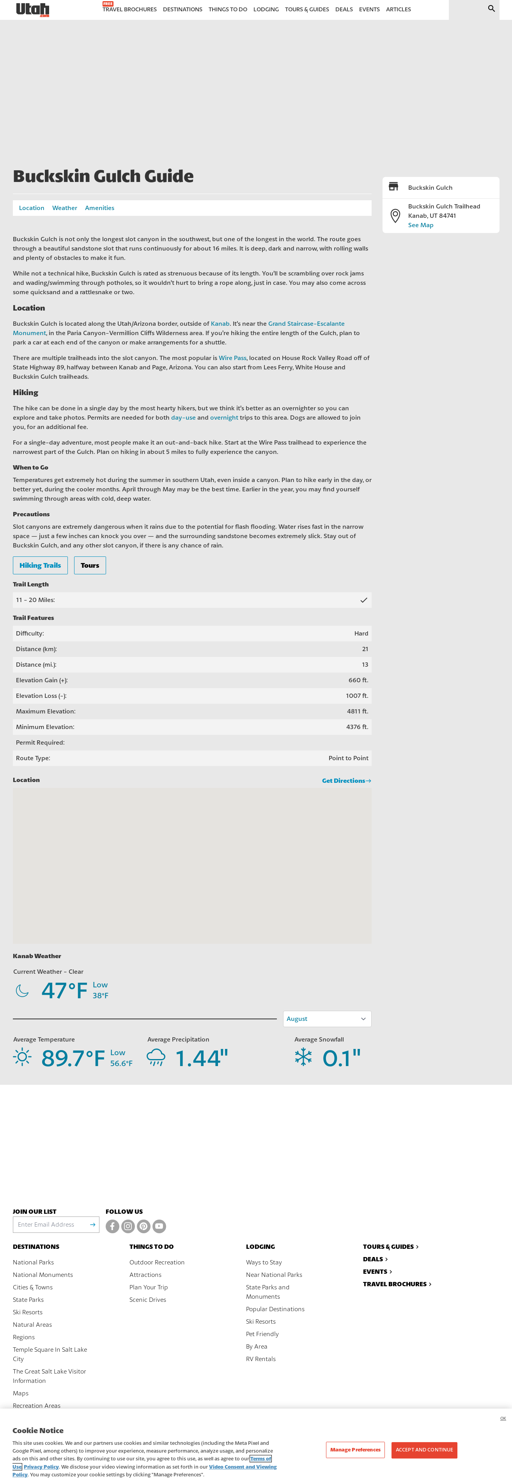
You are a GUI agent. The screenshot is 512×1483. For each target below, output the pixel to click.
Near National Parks (274, 1274)
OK (503, 1418)
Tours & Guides (392, 1246)
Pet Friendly (262, 1334)
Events (378, 1271)
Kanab (220, 323)
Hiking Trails (40, 565)
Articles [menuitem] (398, 9)
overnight (224, 417)
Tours (90, 565)
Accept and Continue (424, 1450)
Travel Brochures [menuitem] (130, 9)
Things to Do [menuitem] (228, 9)
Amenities (99, 208)
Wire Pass (232, 358)
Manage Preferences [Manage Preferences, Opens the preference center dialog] (355, 1450)
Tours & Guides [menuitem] (307, 9)
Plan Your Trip (148, 1287)
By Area (257, 1346)
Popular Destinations (275, 1309)
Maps (20, 1393)
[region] (256, 1446)
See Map (421, 225)
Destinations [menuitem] (182, 9)
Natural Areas (32, 1324)
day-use (183, 417)
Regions (24, 1337)
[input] (465, 10)
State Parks (28, 1299)
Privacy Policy (41, 1467)
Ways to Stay (264, 1262)
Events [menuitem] (369, 9)
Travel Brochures (398, 1284)
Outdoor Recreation (157, 1262)
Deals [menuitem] (344, 9)
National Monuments (43, 1274)
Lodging (260, 1246)
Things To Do (151, 1246)
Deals (376, 1259)
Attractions (145, 1274)
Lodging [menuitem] (266, 9)
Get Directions (347, 780)
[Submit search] (492, 10)
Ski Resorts (28, 1312)
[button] (192, 859)
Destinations (36, 1246)
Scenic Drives (147, 1299)
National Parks (33, 1262)
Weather (64, 208)
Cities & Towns (33, 1287)
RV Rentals (261, 1359)
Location (31, 208)
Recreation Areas (36, 1405)
